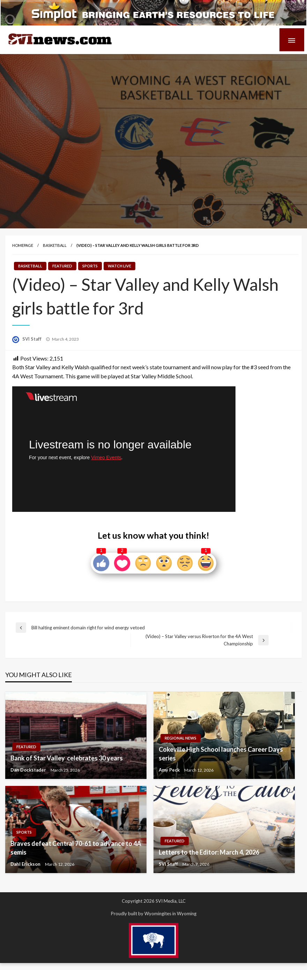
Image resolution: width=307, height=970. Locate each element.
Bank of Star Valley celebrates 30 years (66, 758)
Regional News (180, 738)
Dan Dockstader (28, 770)
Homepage (22, 245)
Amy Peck (170, 770)
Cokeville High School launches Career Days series (221, 753)
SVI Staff (32, 339)
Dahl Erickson (26, 864)
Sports (90, 266)
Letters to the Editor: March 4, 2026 (209, 852)
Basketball (55, 245)
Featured (62, 266)
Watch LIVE (119, 266)
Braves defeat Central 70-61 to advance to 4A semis (75, 848)
